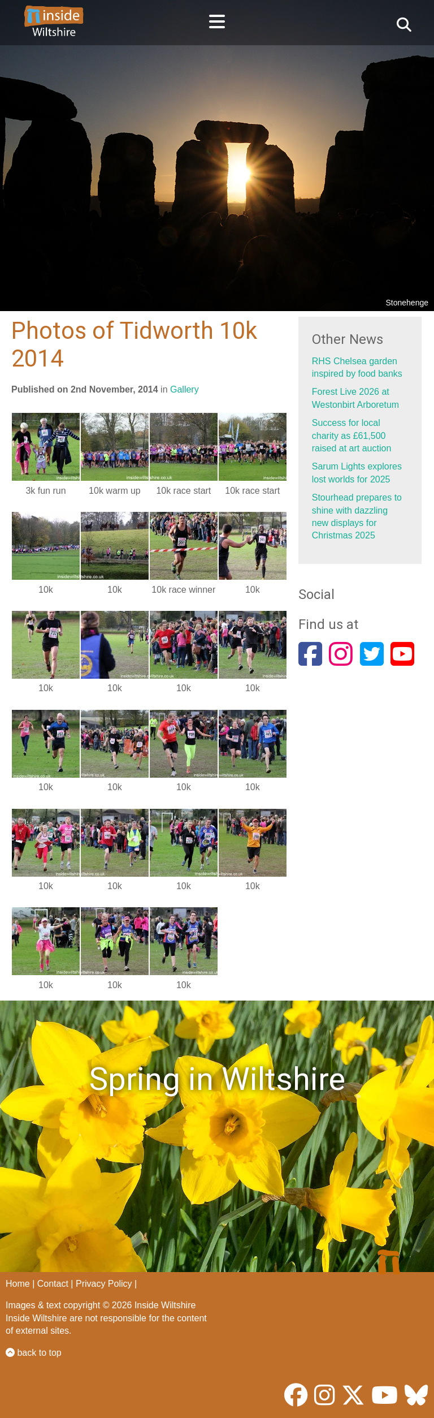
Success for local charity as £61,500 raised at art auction (352, 435)
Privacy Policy (104, 1283)
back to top (34, 1352)
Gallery (184, 389)
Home (18, 1283)
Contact (52, 1283)
